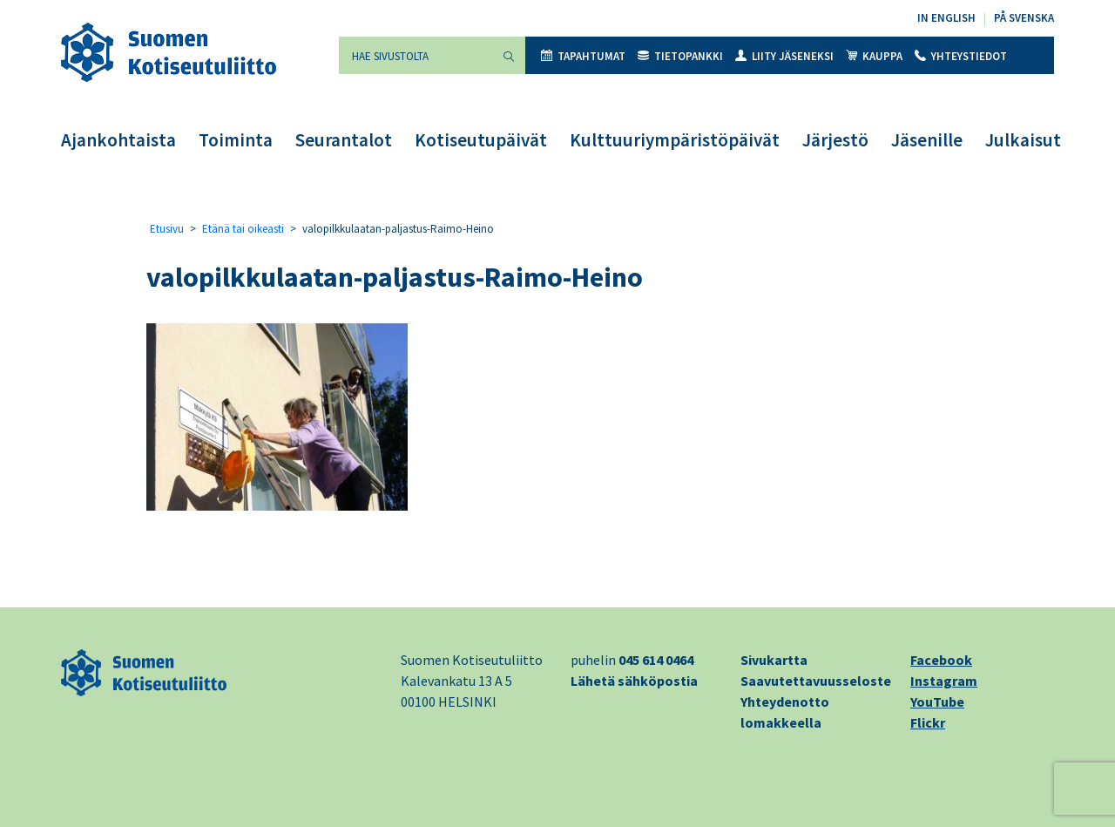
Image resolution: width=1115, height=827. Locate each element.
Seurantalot (343, 140)
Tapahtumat (583, 56)
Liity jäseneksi (784, 56)
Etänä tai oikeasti (243, 228)
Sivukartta (774, 659)
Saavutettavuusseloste (815, 680)
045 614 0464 (655, 659)
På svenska (1024, 17)
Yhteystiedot (961, 56)
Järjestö (835, 140)
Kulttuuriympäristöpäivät (675, 140)
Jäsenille (927, 140)
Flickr (927, 722)
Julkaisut (1023, 140)
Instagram (943, 680)
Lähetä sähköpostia (634, 680)
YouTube (937, 701)
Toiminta (236, 140)
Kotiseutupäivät (481, 140)
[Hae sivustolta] (415, 55)
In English (946, 17)
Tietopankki (680, 56)
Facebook (941, 659)
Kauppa (874, 56)
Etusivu (167, 228)
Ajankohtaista (118, 140)
